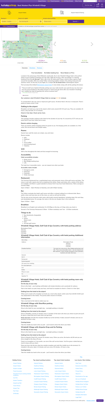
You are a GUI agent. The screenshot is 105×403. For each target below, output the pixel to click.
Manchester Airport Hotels (62, 373)
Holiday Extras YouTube (82, 384)
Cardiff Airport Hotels (60, 379)
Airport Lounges (17, 368)
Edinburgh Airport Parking (41, 389)
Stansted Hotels (59, 368)
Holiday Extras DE (80, 392)
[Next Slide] (92, 44)
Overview (25, 68)
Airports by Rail (17, 383)
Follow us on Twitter (81, 387)
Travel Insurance (17, 371)
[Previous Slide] (54, 44)
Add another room (14, 23)
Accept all (100, 400)
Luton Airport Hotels (60, 371)
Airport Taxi (16, 388)
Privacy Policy (79, 371)
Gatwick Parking (38, 363)
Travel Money (16, 385)
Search (75, 21)
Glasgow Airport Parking (40, 384)
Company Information (81, 394)
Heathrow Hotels (59, 366)
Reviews (39, 68)
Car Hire (15, 378)
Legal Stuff (78, 397)
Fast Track (16, 391)
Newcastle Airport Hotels (61, 392)
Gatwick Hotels (59, 363)
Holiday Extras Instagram (82, 381)
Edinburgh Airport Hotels (61, 389)
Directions (32, 68)
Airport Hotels (17, 366)
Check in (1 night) (23, 18)
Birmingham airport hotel (44, 85)
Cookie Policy (79, 368)
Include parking (49, 18)
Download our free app (82, 376)
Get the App (88, 5)
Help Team (78, 363)
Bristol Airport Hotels (60, 387)
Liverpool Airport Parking (40, 381)
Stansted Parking (38, 368)
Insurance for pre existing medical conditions (22, 374)
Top (82, 357)
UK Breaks (16, 393)
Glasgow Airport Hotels (61, 384)
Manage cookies (91, 400)
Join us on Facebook (81, 379)
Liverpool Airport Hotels (61, 381)
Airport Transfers (17, 380)
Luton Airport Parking (39, 371)
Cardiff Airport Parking (40, 379)
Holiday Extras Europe (81, 389)
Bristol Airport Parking (40, 387)
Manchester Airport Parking (41, 373)
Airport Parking (17, 363)
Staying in (3, 18)
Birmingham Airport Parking (41, 376)
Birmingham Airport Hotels (62, 376)
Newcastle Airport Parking (41, 392)
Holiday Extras (9, 5)
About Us (78, 373)
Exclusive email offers (81, 366)
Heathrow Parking (38, 366)
